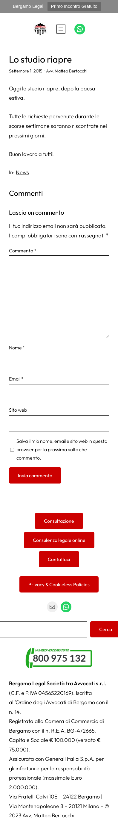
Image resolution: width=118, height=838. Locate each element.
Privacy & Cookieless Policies (59, 584)
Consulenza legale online (59, 540)
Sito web (18, 410)
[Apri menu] (60, 29)
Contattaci (59, 559)
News (22, 172)
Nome (17, 348)
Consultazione (59, 521)
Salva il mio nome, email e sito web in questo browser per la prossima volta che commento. (61, 449)
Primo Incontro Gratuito (74, 6)
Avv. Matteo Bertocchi (66, 71)
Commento (22, 251)
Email (16, 379)
